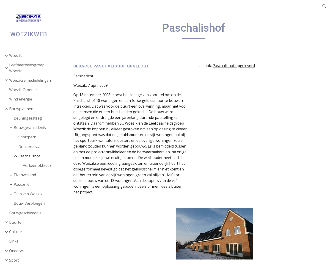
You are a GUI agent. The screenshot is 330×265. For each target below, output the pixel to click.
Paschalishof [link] (29, 156)
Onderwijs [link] (17, 250)
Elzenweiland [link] (25, 174)
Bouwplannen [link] (21, 108)
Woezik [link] (15, 55)
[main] (194, 30)
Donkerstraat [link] (30, 146)
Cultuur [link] (15, 231)
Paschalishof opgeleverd (234, 65)
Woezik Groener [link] (23, 89)
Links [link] (13, 241)
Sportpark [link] (27, 136)
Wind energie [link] (20, 99)
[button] (324, 6)
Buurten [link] (16, 222)
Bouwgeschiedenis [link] (30, 127)
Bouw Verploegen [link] (29, 203)
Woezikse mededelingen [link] (30, 80)
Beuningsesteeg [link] (28, 118)
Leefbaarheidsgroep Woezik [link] (26, 67)
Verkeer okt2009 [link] (37, 165)
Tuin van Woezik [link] (28, 193)
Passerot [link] (21, 184)
